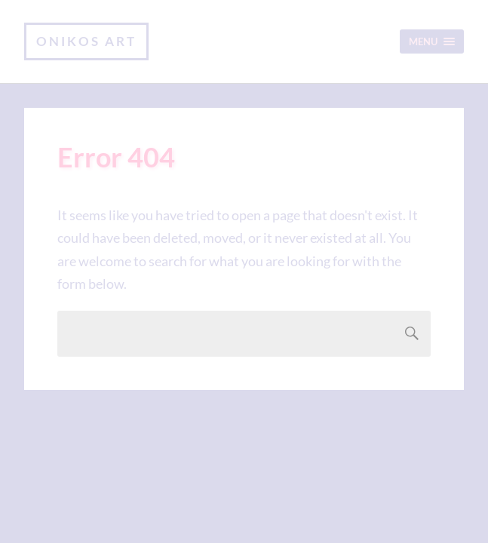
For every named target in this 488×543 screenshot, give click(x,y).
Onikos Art (86, 41)
